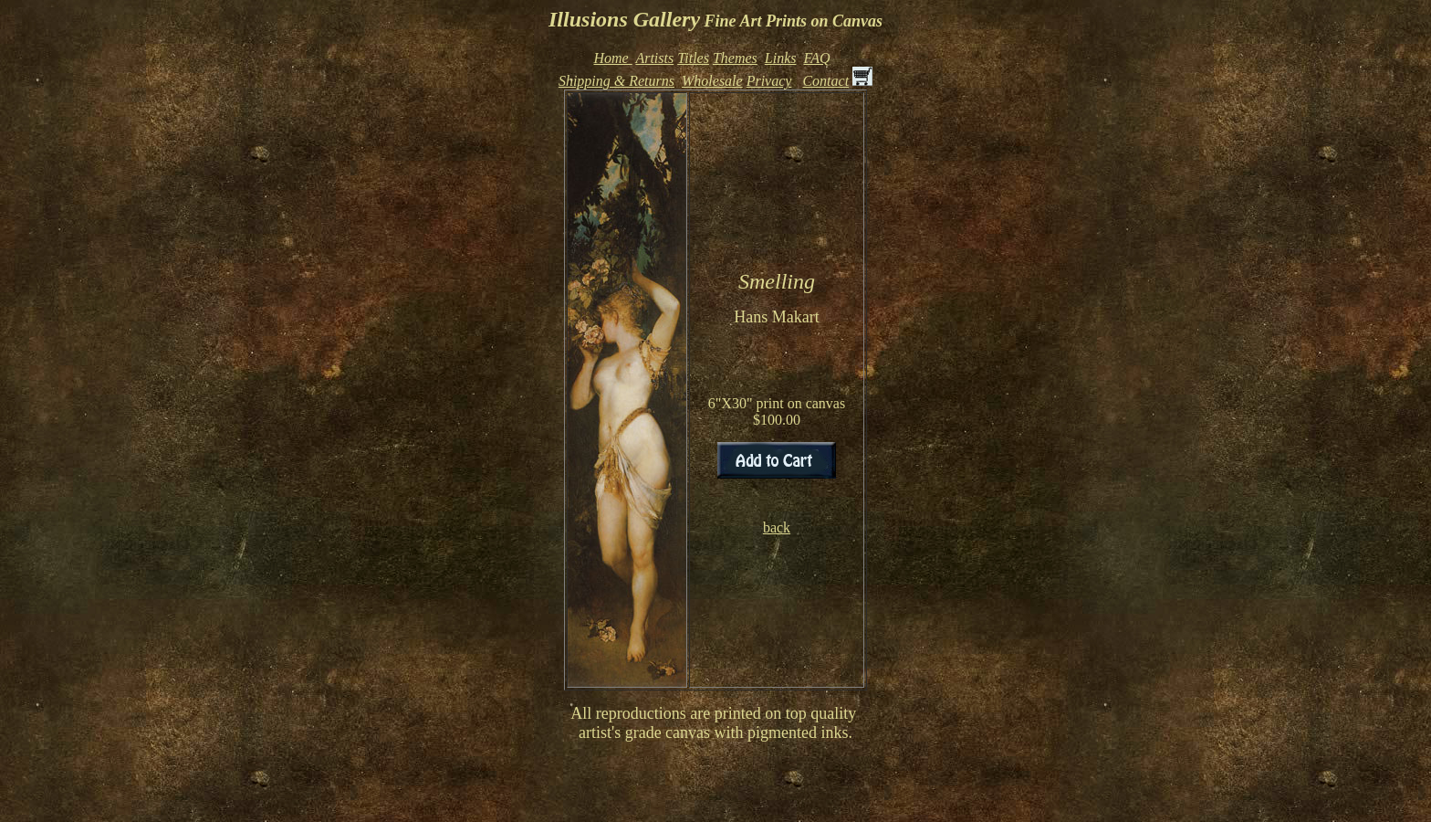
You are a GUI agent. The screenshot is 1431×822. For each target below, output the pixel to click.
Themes (735, 58)
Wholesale (712, 81)
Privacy (769, 81)
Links (781, 58)
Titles (693, 58)
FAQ (816, 58)
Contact (825, 81)
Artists (654, 58)
